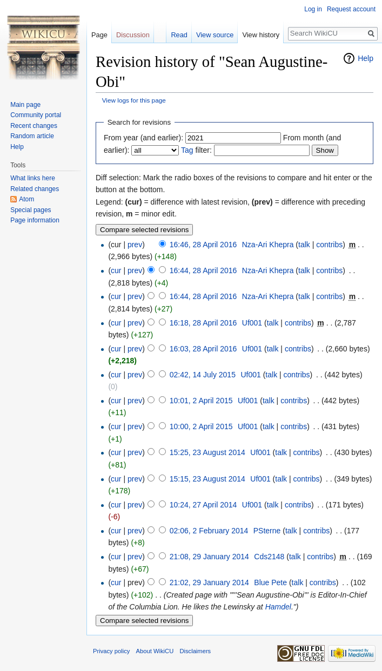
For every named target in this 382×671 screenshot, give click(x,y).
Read (179, 35)
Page (99, 35)
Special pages (30, 210)
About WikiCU (155, 651)
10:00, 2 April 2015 (201, 426)
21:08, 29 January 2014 (209, 556)
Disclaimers (195, 651)
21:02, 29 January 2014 (209, 582)
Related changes (34, 189)
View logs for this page (134, 100)
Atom (26, 199)
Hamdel (278, 606)
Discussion (133, 35)
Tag (187, 150)
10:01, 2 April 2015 (201, 400)
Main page (25, 105)
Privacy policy (111, 651)
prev (135, 244)
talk (304, 244)
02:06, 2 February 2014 (209, 530)
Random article (32, 136)
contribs (329, 244)
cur (116, 270)
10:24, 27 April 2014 (203, 504)
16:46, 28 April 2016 (203, 244)
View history (260, 35)
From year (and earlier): (143, 137)
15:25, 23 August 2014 (207, 452)
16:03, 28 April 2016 (203, 348)
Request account (351, 9)
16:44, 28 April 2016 (203, 270)
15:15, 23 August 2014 (207, 479)
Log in (313, 9)
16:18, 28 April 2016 (203, 322)
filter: (196, 150)
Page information (34, 220)
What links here (32, 178)
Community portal (35, 115)
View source (214, 35)
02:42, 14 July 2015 (203, 374)
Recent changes (33, 126)
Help (365, 58)
